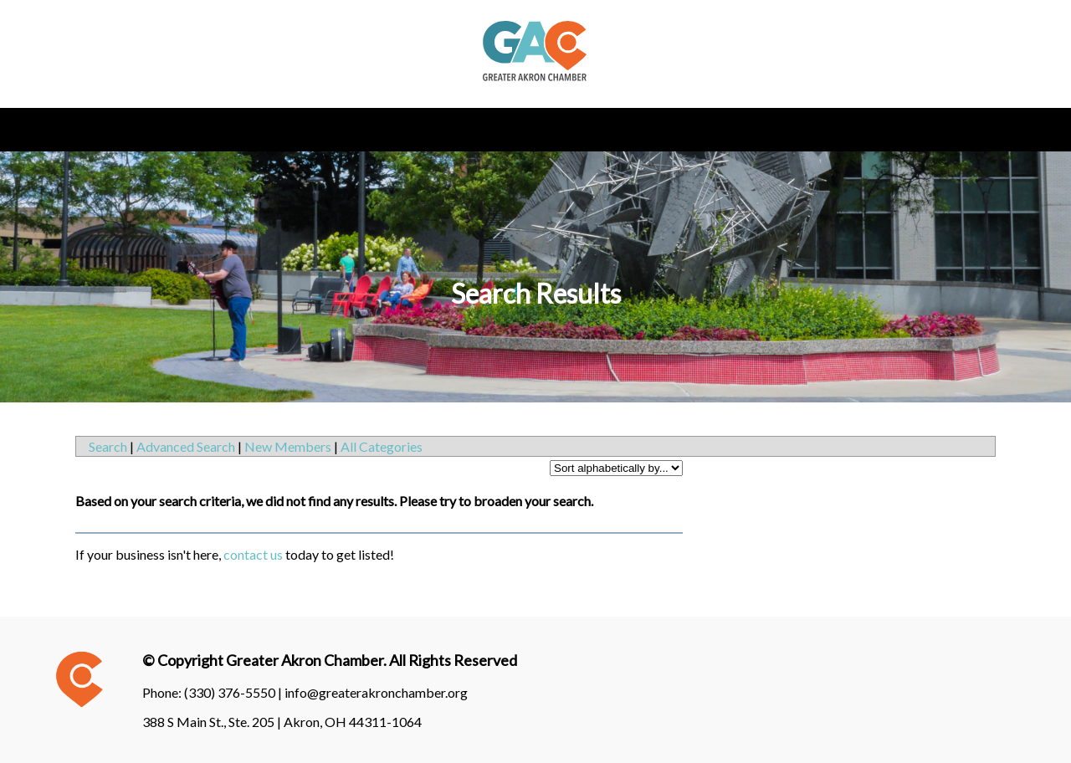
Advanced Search (185, 446)
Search (108, 446)
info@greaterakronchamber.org (376, 692)
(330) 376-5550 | (234, 692)
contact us (253, 554)
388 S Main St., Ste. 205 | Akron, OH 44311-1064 (282, 722)
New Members (287, 446)
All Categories (382, 446)
